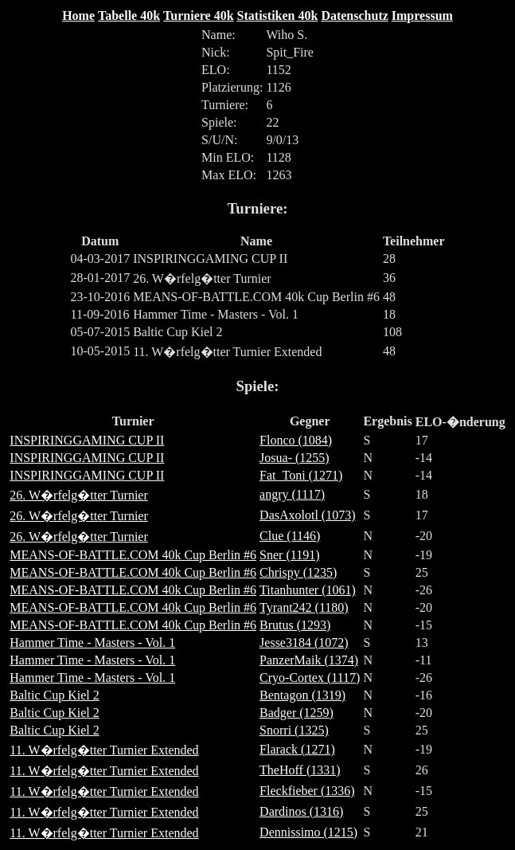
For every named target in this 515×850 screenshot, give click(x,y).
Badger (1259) (296, 712)
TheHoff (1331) (299, 770)
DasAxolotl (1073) (307, 515)
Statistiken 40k (277, 15)
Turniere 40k (198, 15)
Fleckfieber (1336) (307, 790)
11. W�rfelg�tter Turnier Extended (104, 750)
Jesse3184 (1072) (304, 642)
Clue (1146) (289, 536)
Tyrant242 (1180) (304, 607)
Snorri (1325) (294, 730)
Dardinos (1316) (301, 811)
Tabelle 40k (129, 15)
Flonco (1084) (295, 440)
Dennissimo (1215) (308, 832)
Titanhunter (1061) (307, 590)
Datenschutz (354, 15)
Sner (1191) (289, 555)
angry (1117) (292, 494)
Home (78, 15)
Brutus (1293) (294, 625)
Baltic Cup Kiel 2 (54, 695)
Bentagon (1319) (302, 695)
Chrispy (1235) (298, 572)
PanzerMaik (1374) (308, 660)
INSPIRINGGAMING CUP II (87, 440)
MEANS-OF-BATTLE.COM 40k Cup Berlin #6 (133, 555)
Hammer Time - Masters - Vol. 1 (92, 642)
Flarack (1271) (297, 749)
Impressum (422, 15)
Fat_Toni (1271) (300, 475)
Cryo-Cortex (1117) (309, 677)
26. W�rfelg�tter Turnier (78, 495)
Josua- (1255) (294, 457)
